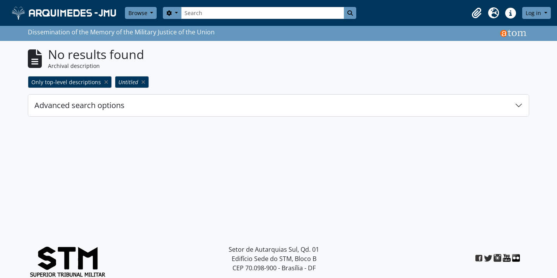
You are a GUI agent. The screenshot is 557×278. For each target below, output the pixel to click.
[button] (476, 13)
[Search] (262, 13)
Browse (138, 13)
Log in (534, 13)
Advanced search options (79, 105)
